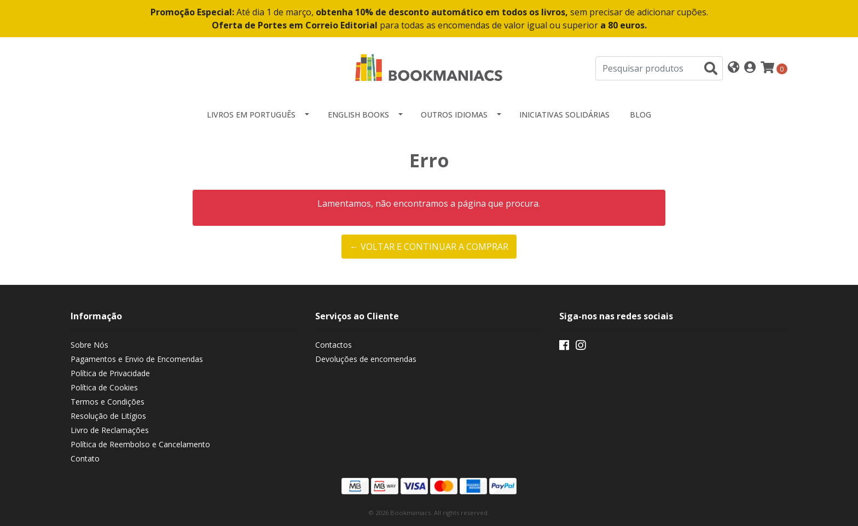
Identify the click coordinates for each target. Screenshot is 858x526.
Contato (85, 458)
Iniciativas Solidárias (564, 114)
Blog (640, 114)
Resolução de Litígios (108, 416)
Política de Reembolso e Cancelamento (140, 444)
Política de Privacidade (110, 373)
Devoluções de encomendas (365, 359)
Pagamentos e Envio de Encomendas (137, 359)
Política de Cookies (104, 387)
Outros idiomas (454, 114)
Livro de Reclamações (110, 430)
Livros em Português (251, 114)
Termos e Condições (107, 401)
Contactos (333, 345)
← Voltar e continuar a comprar (429, 247)
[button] (733, 68)
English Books (358, 114)
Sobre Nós (89, 345)
